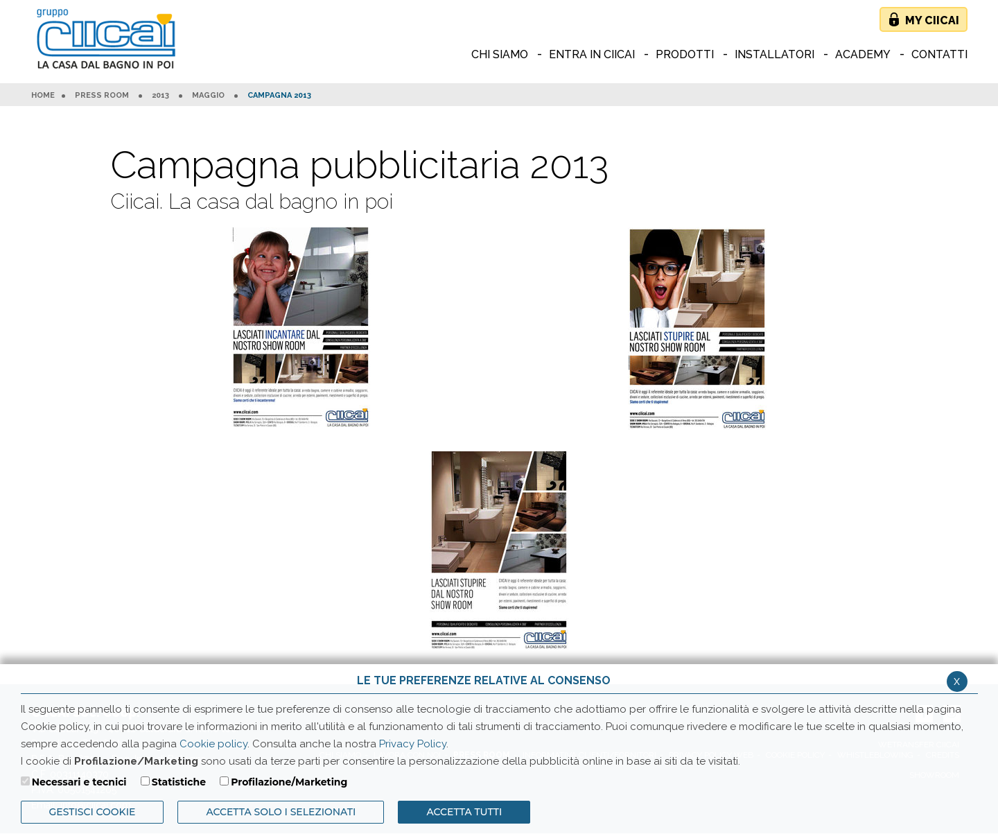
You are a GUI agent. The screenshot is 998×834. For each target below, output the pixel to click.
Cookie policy (213, 744)
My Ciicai (932, 20)
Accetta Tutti (464, 812)
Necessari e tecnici (79, 782)
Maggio (208, 95)
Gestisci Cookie (92, 812)
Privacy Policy (412, 744)
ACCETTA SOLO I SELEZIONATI (281, 812)
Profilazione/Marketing (289, 782)
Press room (102, 95)
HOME (43, 95)
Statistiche (179, 782)
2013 (160, 95)
